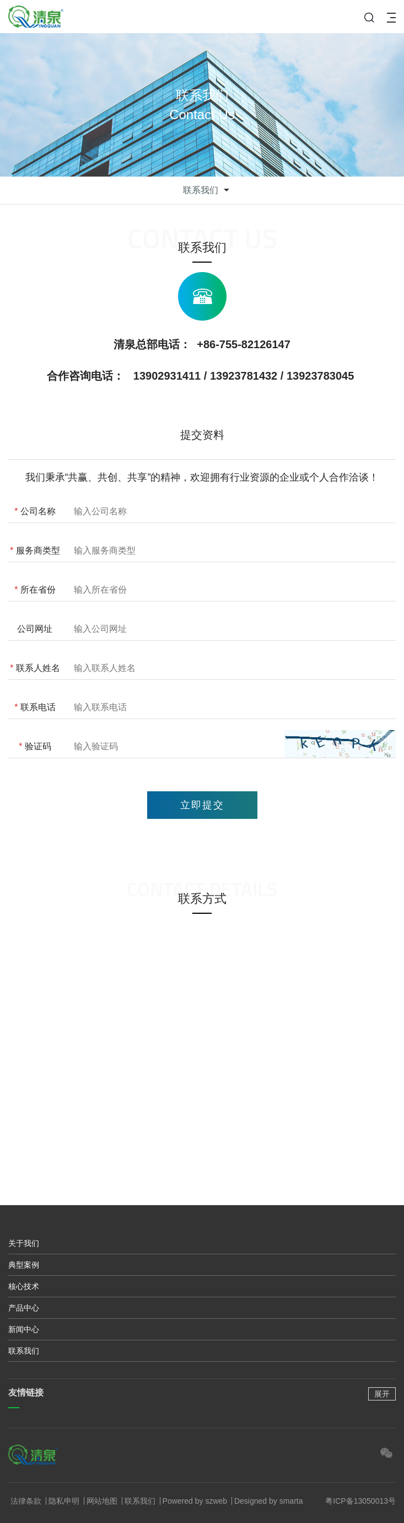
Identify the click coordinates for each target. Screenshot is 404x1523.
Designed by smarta (268, 1501)
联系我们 (23, 1350)
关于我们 (23, 1243)
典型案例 (23, 1264)
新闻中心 (23, 1329)
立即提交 (202, 805)
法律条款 (25, 1501)
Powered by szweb (195, 1501)
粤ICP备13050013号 (360, 1501)
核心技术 (23, 1286)
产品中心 (23, 1307)
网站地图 (102, 1501)
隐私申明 (64, 1501)
